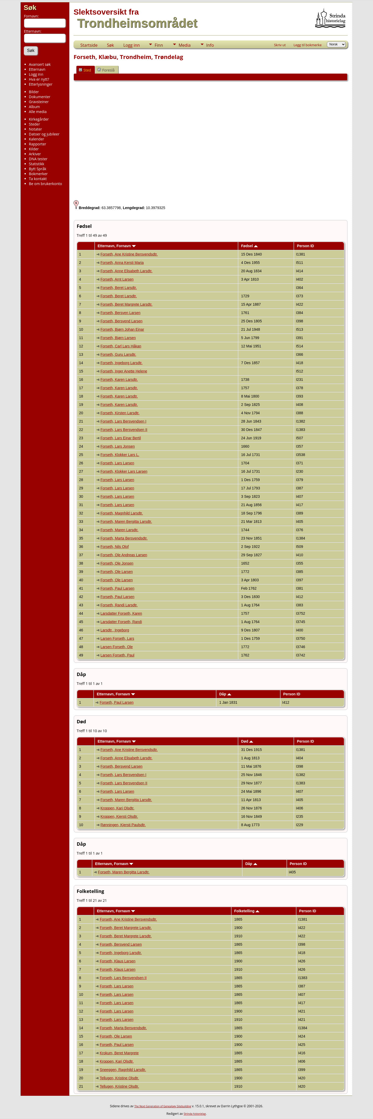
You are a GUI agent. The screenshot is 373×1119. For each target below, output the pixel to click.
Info (210, 45)
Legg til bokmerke (307, 45)
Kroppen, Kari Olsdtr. (117, 808)
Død (247, 741)
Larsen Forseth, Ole (117, 647)
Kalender (36, 139)
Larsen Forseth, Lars (117, 638)
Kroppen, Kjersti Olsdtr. (119, 816)
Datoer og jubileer (44, 134)
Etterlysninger (40, 84)
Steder (34, 124)
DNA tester (38, 158)
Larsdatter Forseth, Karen (121, 613)
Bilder (34, 91)
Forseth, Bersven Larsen (120, 313)
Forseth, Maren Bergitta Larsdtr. (126, 521)
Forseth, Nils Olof (115, 546)
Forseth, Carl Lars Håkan (121, 346)
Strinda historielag (195, 1114)
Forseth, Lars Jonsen (118, 446)
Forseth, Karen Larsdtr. (119, 379)
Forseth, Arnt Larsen (117, 279)
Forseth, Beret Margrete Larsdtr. (126, 304)
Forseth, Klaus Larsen (118, 961)
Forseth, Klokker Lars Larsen (124, 471)
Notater (35, 129)
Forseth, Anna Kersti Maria (122, 262)
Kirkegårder (39, 119)
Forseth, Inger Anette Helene (124, 371)
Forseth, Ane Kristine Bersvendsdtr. (129, 254)
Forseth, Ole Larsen (117, 572)
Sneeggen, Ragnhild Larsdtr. (123, 1070)
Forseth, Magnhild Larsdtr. (122, 513)
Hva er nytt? (39, 79)
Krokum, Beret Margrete (119, 1053)
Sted (85, 70)
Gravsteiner (39, 101)
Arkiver (35, 153)
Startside (88, 45)
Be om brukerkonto (45, 183)
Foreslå (105, 70)
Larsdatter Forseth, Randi (121, 622)
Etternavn (37, 69)
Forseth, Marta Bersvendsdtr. (124, 538)
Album (34, 106)
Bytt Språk (37, 168)
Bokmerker (38, 173)
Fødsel (249, 246)
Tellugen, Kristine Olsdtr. (119, 1078)
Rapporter (37, 143)
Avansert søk (40, 64)
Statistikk (36, 163)
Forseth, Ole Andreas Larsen (124, 555)
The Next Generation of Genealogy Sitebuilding (162, 1106)
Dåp (225, 694)
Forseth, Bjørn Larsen (118, 338)
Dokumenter (40, 96)
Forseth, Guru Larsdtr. (118, 354)
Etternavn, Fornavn (117, 246)
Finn (159, 45)
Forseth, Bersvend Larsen (122, 321)
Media (185, 45)
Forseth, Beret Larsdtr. (119, 288)
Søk (30, 7)
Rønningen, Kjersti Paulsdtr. (123, 825)
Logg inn (36, 74)
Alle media (38, 111)
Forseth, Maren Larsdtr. (120, 530)
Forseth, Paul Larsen (117, 588)
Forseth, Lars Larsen (117, 463)
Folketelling (247, 911)
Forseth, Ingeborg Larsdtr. (122, 363)
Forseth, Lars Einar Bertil (121, 438)
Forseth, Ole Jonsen (117, 563)
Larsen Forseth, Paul (117, 655)
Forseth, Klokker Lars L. (120, 455)
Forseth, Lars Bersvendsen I (123, 421)
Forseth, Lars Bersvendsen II (124, 430)
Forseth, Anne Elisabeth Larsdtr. (126, 271)
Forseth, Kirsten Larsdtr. (120, 413)
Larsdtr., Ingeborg (115, 630)
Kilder (34, 148)
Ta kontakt (38, 178)
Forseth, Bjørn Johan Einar (122, 329)
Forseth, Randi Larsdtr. (119, 605)
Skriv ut (280, 45)
